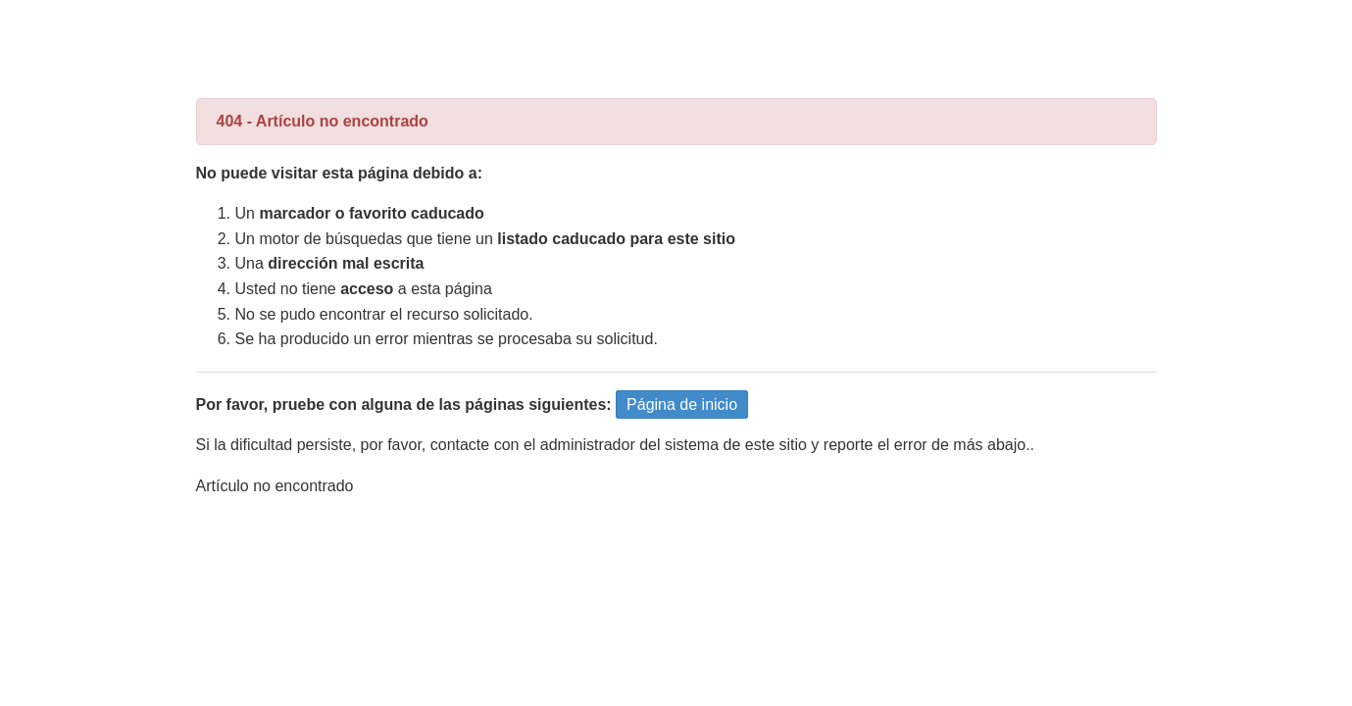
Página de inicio (681, 404)
